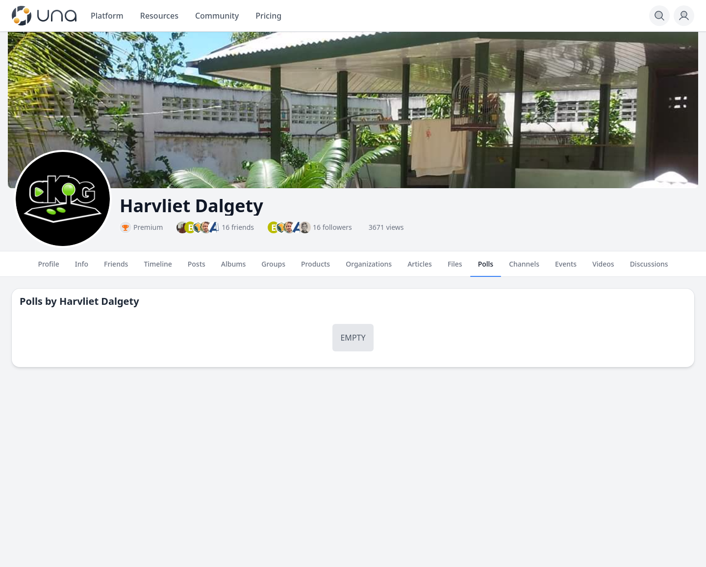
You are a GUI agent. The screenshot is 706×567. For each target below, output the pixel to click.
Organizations (369, 268)
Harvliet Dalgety (99, 301)
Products (315, 268)
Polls (485, 268)
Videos (603, 268)
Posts (196, 268)
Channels (524, 268)
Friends (116, 268)
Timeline (157, 268)
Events (565, 268)
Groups (273, 268)
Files (455, 268)
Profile (48, 268)
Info (81, 268)
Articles (420, 268)
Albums (233, 268)
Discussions (649, 268)
